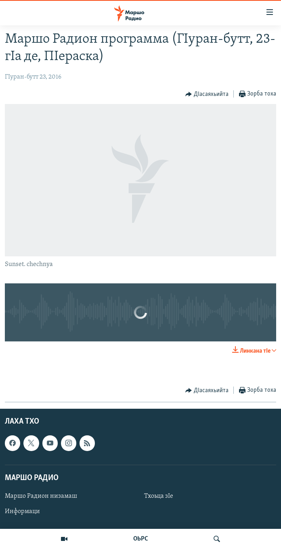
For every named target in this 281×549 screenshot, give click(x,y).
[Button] (207, 94)
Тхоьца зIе (158, 496)
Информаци (22, 511)
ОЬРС (140, 539)
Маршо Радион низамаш (41, 496)
